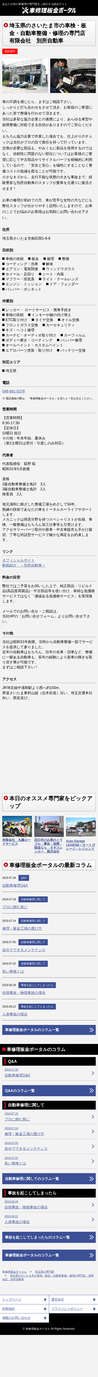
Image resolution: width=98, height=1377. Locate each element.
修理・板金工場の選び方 (22, 928)
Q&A (24, 877)
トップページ (11, 1299)
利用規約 (8, 1308)
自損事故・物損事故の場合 (24, 993)
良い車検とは (13, 971)
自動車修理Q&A (15, 885)
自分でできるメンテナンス (24, 950)
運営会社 (57, 1299)
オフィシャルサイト (18, 560)
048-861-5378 (13, 391)
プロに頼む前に (14, 907)
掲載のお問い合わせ (16, 1318)
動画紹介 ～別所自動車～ (24, 565)
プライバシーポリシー (67, 1308)
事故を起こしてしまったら (37, 985)
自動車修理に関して (33, 899)
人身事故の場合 (14, 1014)
